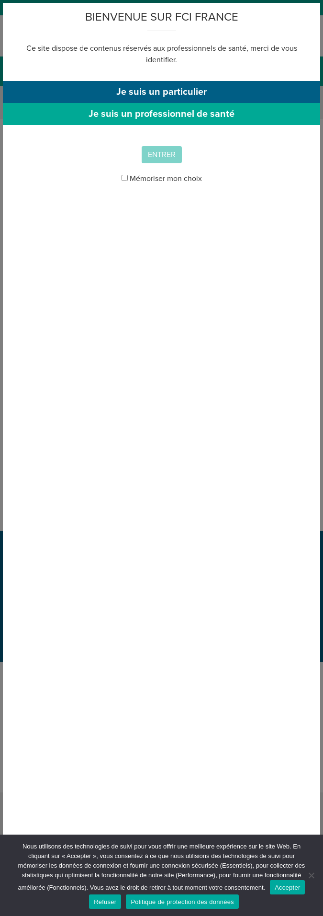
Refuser (105, 901)
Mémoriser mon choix (162, 178)
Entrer (162, 154)
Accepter (287, 887)
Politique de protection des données (182, 901)
